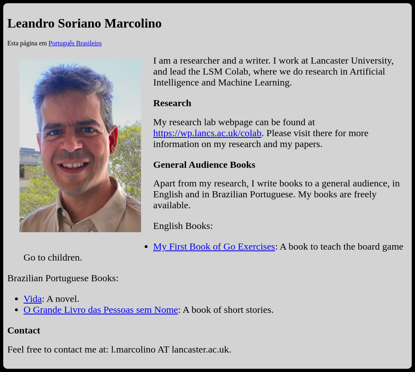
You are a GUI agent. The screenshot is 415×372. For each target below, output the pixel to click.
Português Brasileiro (75, 43)
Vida (33, 298)
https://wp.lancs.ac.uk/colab (207, 133)
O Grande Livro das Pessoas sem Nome (101, 309)
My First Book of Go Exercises (214, 246)
